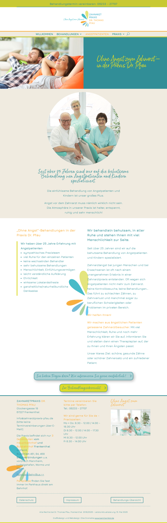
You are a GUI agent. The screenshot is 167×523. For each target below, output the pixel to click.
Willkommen (44, 34)
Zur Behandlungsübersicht (81, 388)
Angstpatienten (97, 34)
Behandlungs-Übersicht (127, 500)
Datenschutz (26, 500)
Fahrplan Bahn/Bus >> (30, 474)
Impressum (72, 500)
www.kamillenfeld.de (104, 518)
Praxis (116, 34)
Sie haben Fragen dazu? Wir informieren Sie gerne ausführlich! (81, 376)
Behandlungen (68, 34)
